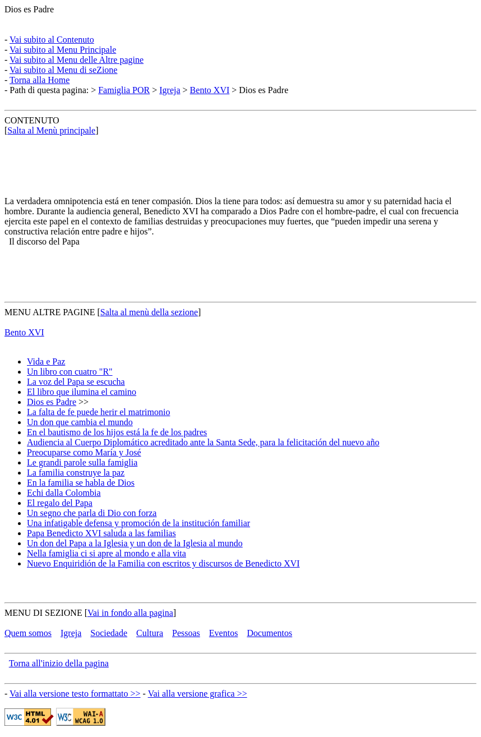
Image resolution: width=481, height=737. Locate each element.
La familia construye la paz (75, 472)
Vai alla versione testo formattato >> (75, 693)
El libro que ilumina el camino (81, 392)
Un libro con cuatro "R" (70, 371)
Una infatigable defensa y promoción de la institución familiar (138, 523)
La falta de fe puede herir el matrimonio (98, 412)
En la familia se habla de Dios (81, 482)
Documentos (269, 633)
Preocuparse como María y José (84, 452)
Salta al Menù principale (51, 130)
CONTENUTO (31, 120)
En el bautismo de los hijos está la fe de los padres (117, 432)
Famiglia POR (124, 90)
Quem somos (28, 633)
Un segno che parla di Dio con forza (91, 513)
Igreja (169, 90)
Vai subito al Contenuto (52, 39)
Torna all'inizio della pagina (59, 663)
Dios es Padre (29, 9)
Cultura (149, 633)
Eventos (223, 633)
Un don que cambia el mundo (80, 422)
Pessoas (186, 633)
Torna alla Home (40, 80)
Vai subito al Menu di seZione (63, 70)
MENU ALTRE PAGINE (49, 312)
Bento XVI (210, 90)
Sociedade (108, 633)
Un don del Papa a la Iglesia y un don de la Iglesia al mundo (135, 543)
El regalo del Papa (59, 503)
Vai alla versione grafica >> (197, 693)
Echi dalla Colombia (64, 493)
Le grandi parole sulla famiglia (82, 462)
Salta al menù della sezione (149, 312)
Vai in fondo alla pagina (130, 613)
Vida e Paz (46, 361)
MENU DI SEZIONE (43, 613)
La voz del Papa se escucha (76, 381)
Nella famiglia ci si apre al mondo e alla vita (106, 553)
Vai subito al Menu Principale (63, 49)
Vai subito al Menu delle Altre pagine (77, 60)
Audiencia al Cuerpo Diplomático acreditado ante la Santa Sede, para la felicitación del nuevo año (203, 442)
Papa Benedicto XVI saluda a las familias (101, 533)
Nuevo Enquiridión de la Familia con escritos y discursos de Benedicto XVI (163, 563)
